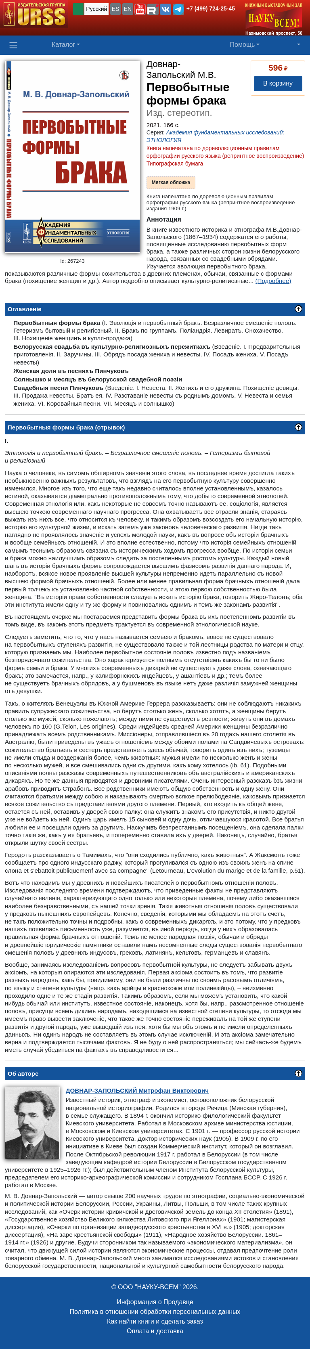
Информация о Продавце (155, 1302)
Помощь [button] (242, 44)
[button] (140, 9)
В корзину (278, 83)
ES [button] (115, 9)
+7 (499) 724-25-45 (210, 8)
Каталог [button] (63, 44)
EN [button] (128, 9)
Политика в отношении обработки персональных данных (154, 1311)
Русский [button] (96, 9)
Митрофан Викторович (137, 1090)
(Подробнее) (273, 280)
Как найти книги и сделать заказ (155, 1321)
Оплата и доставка (155, 1331)
